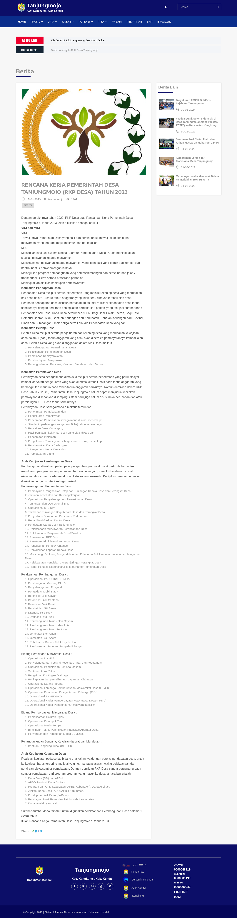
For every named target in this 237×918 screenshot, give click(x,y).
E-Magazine (164, 21)
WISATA (117, 21)
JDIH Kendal (133, 888)
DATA (52, 21)
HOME (22, 21)
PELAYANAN (134, 21)
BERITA (28, 205)
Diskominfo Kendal (137, 880)
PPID (103, 21)
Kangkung (132, 896)
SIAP (150, 21)
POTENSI (86, 21)
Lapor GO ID (134, 865)
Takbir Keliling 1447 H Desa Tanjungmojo (74, 50)
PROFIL (37, 21)
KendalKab (132, 872)
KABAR (68, 21)
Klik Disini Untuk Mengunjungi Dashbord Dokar (78, 40)
